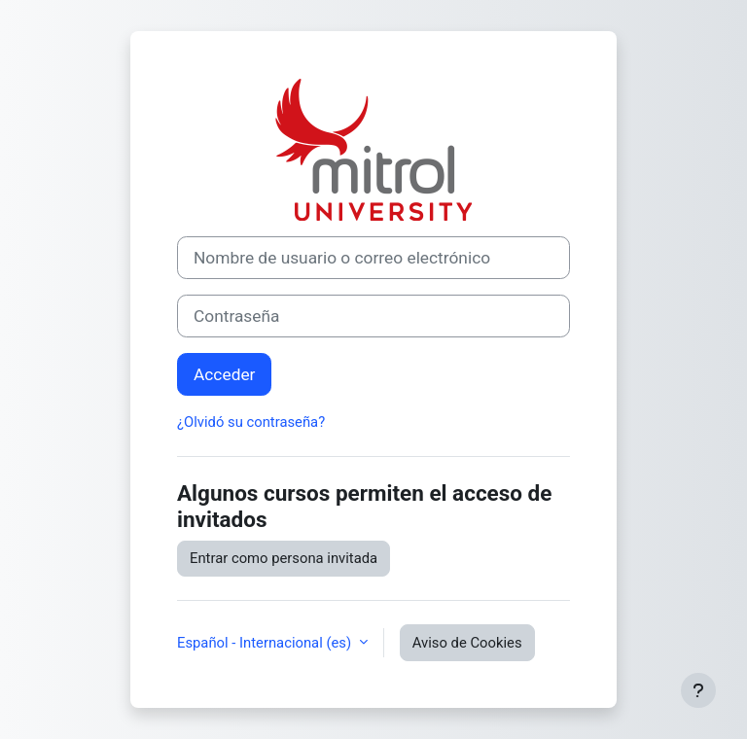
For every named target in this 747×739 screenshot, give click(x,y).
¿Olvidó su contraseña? (251, 422)
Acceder (224, 374)
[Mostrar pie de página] (698, 690)
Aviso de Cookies (467, 642)
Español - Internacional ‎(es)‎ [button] (266, 642)
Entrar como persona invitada (283, 558)
